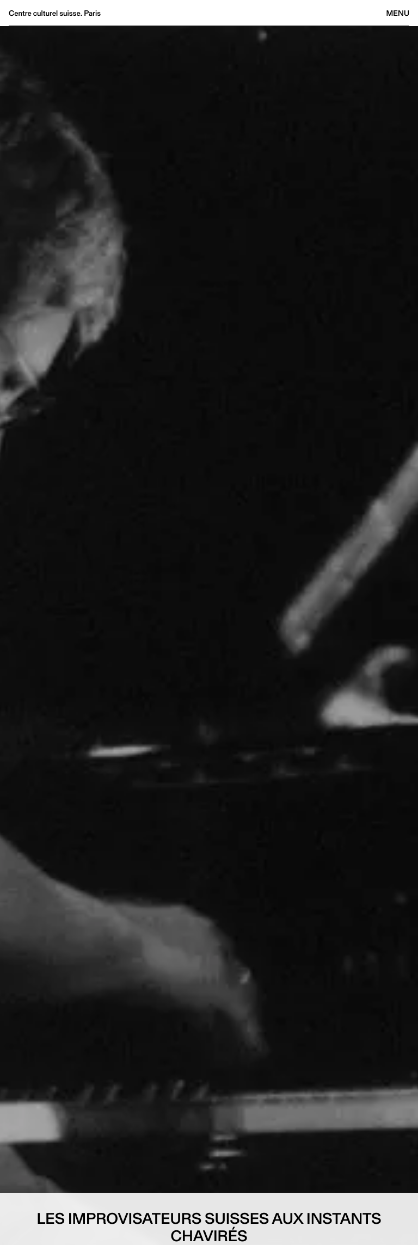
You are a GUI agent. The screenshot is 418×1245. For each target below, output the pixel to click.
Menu (397, 13)
